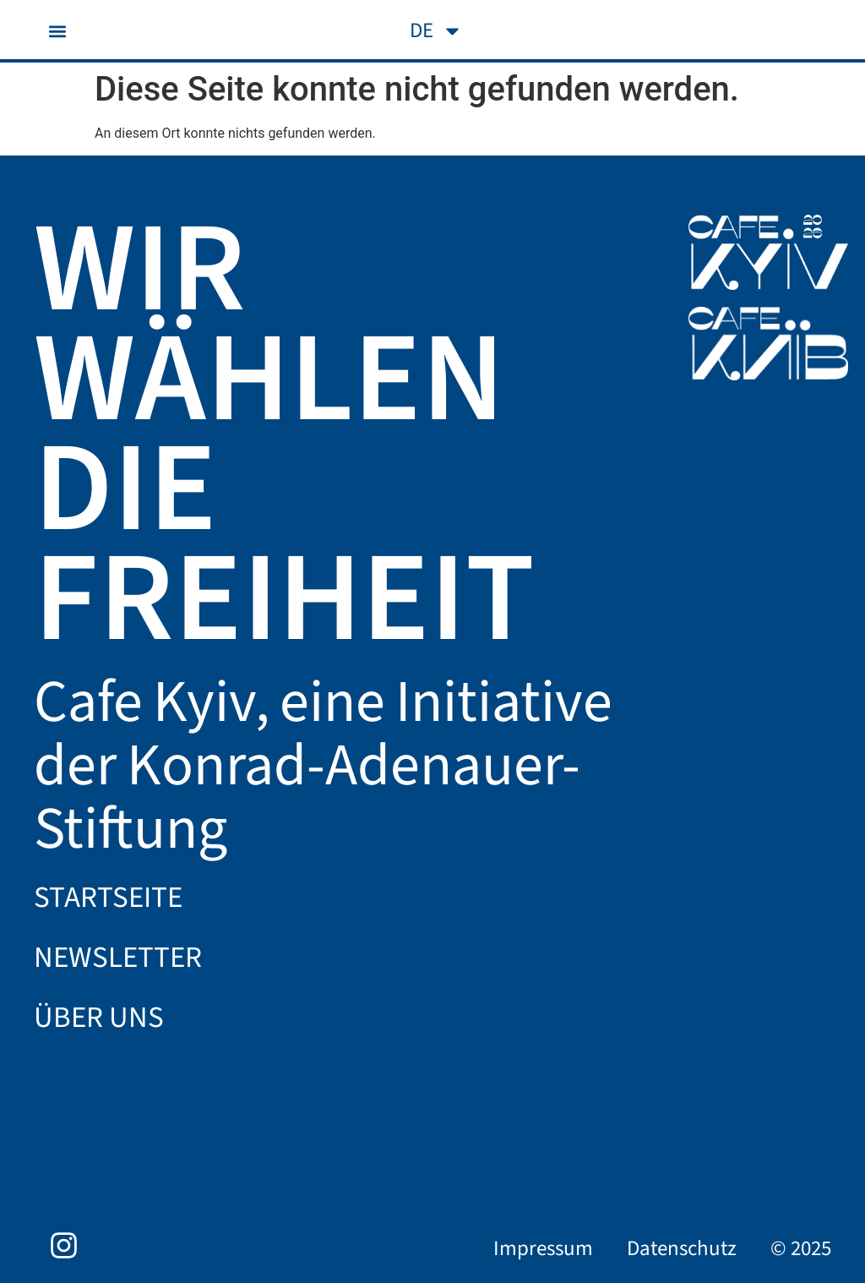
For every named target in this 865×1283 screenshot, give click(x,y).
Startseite (108, 897)
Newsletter (118, 957)
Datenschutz (682, 1248)
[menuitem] (436, 31)
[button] (57, 31)
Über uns (99, 1017)
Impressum (543, 1248)
